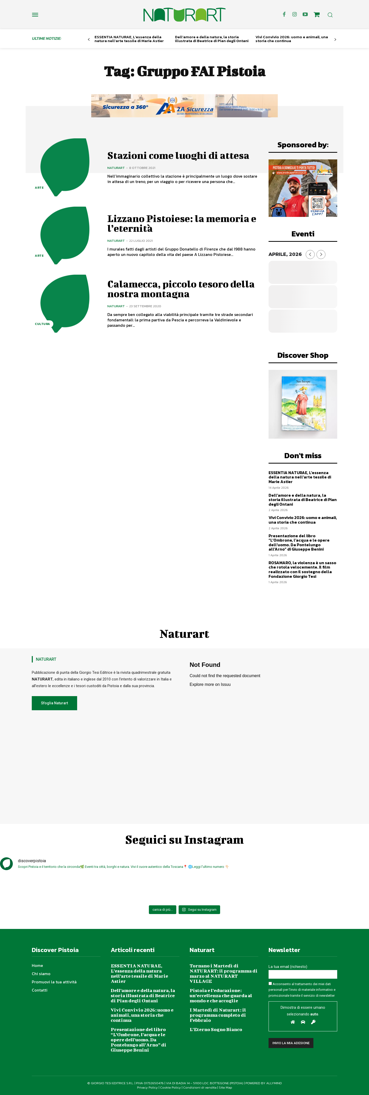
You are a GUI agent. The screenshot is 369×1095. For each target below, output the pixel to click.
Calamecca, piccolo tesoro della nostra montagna (181, 288)
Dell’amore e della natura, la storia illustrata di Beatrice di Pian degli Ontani (212, 39)
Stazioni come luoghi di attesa (178, 155)
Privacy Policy (147, 1087)
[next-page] (335, 39)
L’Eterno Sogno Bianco (216, 1029)
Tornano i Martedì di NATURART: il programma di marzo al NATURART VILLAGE (224, 973)
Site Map (225, 1087)
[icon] (316, 15)
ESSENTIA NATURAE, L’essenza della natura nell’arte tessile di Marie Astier (129, 39)
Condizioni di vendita (200, 1087)
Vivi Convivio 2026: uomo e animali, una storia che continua (291, 39)
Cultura (42, 324)
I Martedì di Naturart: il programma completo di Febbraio (218, 1015)
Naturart (116, 167)
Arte (39, 187)
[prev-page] (89, 39)
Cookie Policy (170, 1087)
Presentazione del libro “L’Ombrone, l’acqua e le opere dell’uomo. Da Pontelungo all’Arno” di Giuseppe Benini (299, 542)
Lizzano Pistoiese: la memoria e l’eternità (181, 223)
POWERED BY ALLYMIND (263, 1083)
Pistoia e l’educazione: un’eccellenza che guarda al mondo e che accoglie (221, 995)
